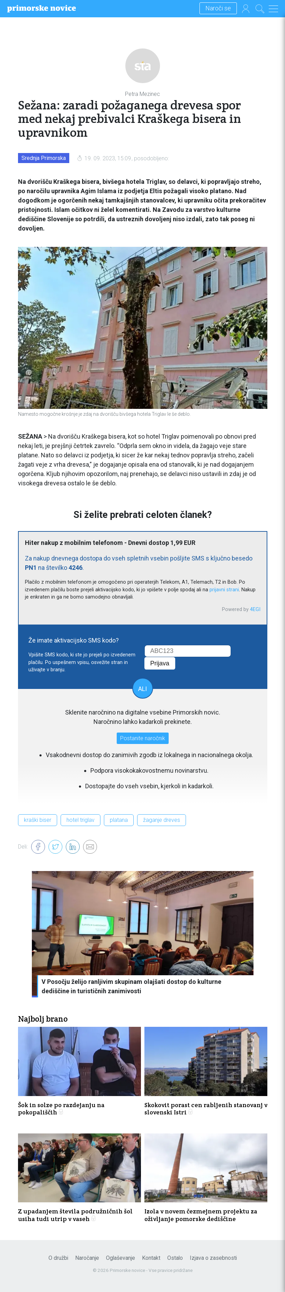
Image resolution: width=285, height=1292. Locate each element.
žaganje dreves (161, 820)
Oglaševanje (120, 1258)
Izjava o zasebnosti (213, 1258)
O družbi (58, 1258)
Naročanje (87, 1258)
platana (119, 820)
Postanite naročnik (142, 738)
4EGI (255, 609)
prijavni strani (224, 590)
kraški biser (37, 820)
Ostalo (175, 1258)
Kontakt (151, 1258)
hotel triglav (80, 820)
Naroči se (218, 8)
